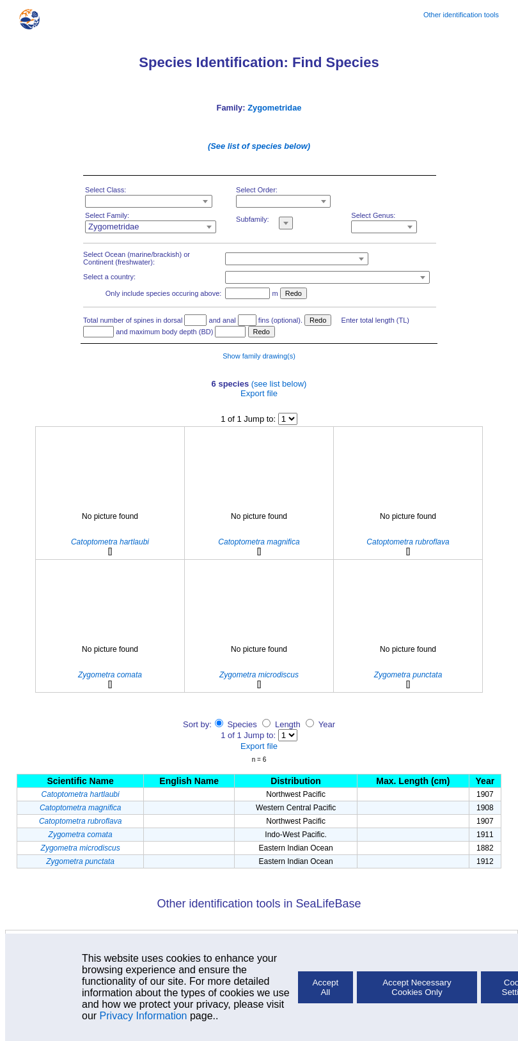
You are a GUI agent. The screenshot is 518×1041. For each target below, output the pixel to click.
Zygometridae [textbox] (113, 226)
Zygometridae (274, 107)
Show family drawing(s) (259, 356)
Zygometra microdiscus (80, 848)
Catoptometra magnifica (80, 807)
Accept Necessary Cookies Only (416, 987)
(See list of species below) (259, 146)
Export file (259, 393)
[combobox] (148, 201)
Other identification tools (461, 15)
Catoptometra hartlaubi (81, 794)
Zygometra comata (81, 834)
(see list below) (279, 384)
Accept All (325, 987)
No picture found (110, 516)
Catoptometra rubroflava (80, 821)
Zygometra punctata (80, 861)
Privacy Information (143, 1015)
